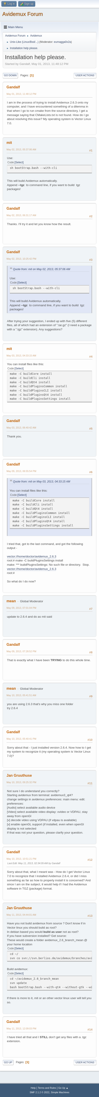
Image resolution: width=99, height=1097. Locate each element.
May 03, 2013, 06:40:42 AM (21, 427)
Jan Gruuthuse (19, 775)
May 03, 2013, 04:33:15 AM (21, 355)
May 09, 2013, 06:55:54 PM (21, 471)
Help (33, 1088)
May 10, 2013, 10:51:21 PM (21, 858)
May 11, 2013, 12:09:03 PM (21, 1028)
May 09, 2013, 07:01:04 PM (21, 607)
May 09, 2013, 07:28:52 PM (21, 651)
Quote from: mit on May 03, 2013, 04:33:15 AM (41, 481)
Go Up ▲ (63, 1088)
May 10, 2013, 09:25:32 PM (21, 782)
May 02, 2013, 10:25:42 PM (21, 258)
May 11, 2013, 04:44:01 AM (21, 914)
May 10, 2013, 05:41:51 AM (21, 695)
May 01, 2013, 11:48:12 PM (21, 94)
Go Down (10, 75)
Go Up (8, 1062)
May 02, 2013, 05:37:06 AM (21, 149)
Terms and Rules (47, 1088)
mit (9, 143)
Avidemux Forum (22, 14)
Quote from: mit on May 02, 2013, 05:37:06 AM (41, 269)
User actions (85, 75)
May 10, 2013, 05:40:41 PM (21, 738)
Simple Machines (60, 1092)
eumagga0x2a (62, 41)
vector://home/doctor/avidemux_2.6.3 (31, 556)
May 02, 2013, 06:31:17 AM (21, 215)
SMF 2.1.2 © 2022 (39, 1092)
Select (19, 162)
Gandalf (13, 87)
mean (11, 601)
